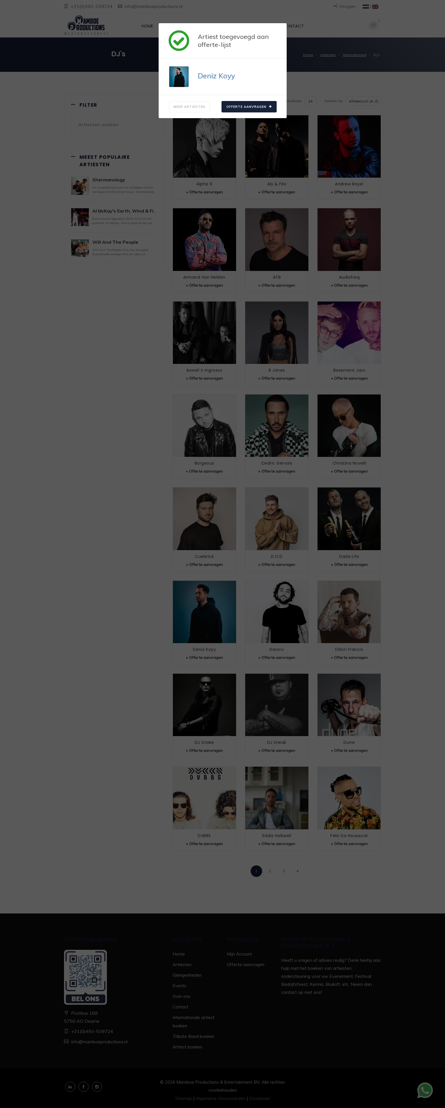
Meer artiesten (189, 107)
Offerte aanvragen (249, 107)
